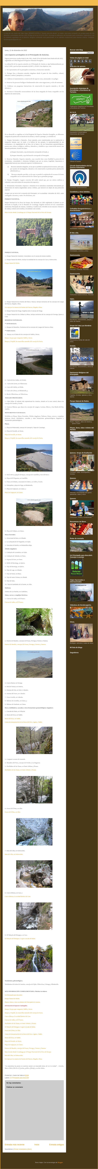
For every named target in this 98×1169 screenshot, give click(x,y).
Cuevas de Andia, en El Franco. (14, 602)
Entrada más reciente (14, 1144)
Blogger (60, 1162)
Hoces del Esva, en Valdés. (13, 718)
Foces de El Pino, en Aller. (13, 812)
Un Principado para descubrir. (13, 995)
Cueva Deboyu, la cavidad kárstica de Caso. (18, 896)
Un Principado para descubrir (19, 1078)
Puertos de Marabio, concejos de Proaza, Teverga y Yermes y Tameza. (25, 644)
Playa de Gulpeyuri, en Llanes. (14, 492)
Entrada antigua (56, 1144)
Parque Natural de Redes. (12, 263)
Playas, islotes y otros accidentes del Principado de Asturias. (22, 1002)
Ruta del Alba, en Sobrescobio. (14, 854)
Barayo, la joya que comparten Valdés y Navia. (19, 338)
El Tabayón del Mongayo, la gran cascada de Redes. (20, 938)
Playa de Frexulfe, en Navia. (13, 434)
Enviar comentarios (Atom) (23, 1149)
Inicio (36, 1144)
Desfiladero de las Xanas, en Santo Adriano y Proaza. (20, 770)
